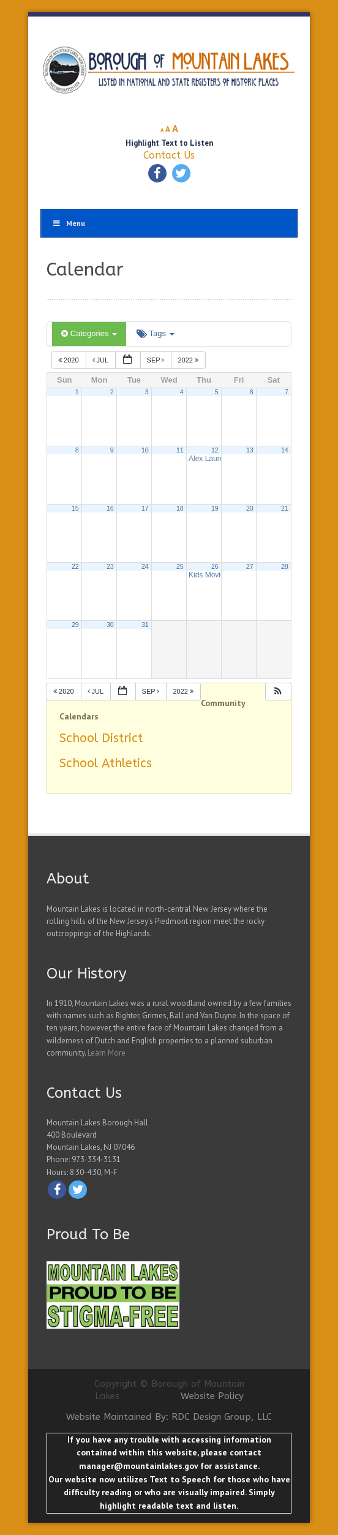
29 (75, 624)
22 (75, 566)
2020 (69, 360)
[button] (278, 691)
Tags (155, 333)
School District (101, 738)
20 (250, 508)
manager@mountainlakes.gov (138, 1465)
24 (145, 566)
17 (145, 508)
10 (145, 450)
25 (180, 566)
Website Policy (212, 1396)
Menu (68, 223)
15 (75, 508)
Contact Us (169, 155)
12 (215, 450)
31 (145, 624)
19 (215, 508)
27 (250, 566)
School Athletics (105, 763)
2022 (189, 360)
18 (180, 508)
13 (250, 450)
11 (180, 450)
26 (215, 566)
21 (284, 508)
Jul (101, 360)
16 (110, 508)
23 (110, 566)
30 (110, 624)
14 (284, 450)
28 (284, 566)
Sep (157, 360)
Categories (89, 333)
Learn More (107, 1053)
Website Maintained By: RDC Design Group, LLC (169, 1416)
